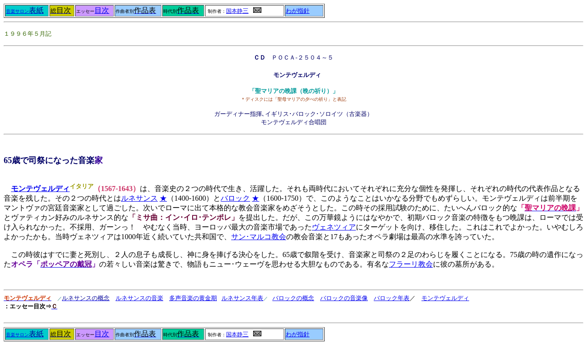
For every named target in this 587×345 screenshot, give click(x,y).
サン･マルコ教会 (258, 237)
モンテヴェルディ (445, 298)
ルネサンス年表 (242, 298)
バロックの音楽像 (344, 298)
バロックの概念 (293, 298)
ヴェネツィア (334, 227)
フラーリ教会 (411, 264)
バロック (235, 198)
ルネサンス (139, 198)
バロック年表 (392, 298)
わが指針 (298, 11)
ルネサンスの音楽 (139, 298)
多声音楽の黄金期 (193, 298)
